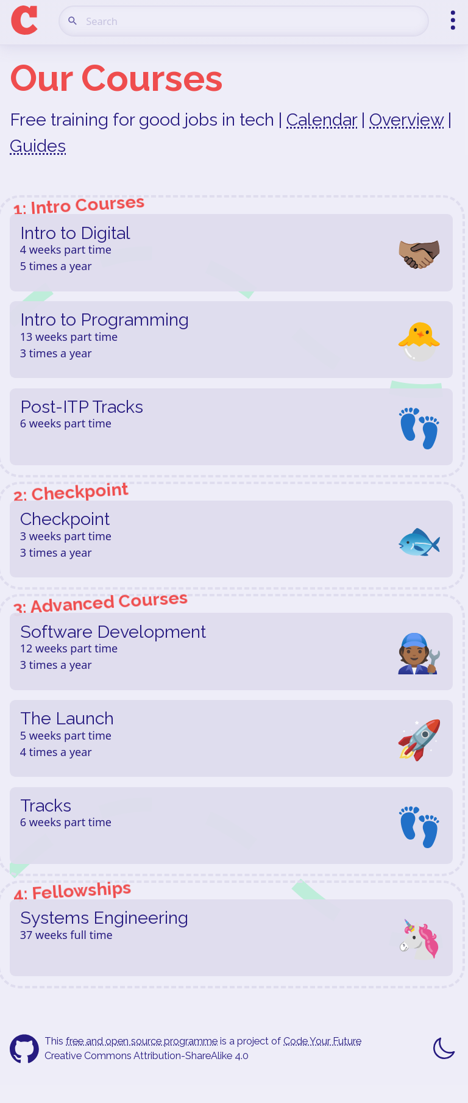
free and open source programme (142, 1041)
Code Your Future (322, 1041)
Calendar (321, 119)
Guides (38, 145)
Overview (406, 119)
